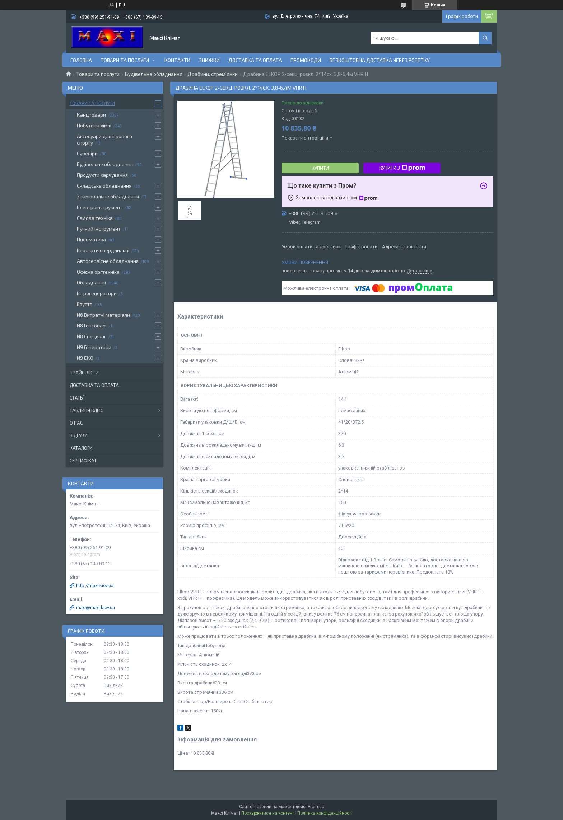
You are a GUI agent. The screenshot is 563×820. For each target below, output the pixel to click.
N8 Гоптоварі (92, 325)
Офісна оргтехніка (98, 272)
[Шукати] (485, 38)
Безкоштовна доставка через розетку (380, 60)
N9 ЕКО (85, 358)
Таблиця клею (87, 410)
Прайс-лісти (84, 373)
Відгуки (79, 435)
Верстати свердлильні (103, 250)
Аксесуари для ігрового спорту (104, 139)
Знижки (209, 60)
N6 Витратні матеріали (103, 315)
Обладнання (91, 282)
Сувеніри (87, 153)
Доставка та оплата (255, 60)
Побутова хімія (94, 125)
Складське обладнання (104, 186)
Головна (81, 60)
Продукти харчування (102, 175)
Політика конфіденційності (324, 813)
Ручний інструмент (99, 229)
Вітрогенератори (97, 293)
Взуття (84, 304)
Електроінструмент (99, 207)
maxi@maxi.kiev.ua (95, 607)
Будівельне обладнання (153, 74)
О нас (76, 423)
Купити (320, 168)
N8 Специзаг (91, 336)
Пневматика (91, 239)
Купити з (402, 168)
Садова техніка (95, 218)
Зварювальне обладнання (108, 196)
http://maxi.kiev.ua (94, 585)
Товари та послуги (125, 60)
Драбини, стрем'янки (212, 74)
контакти (177, 60)
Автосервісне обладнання (108, 261)
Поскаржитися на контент (267, 813)
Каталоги (81, 448)
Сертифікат (83, 460)
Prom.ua (316, 806)
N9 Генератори (94, 347)
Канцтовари (91, 115)
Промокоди (305, 60)
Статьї (77, 398)
